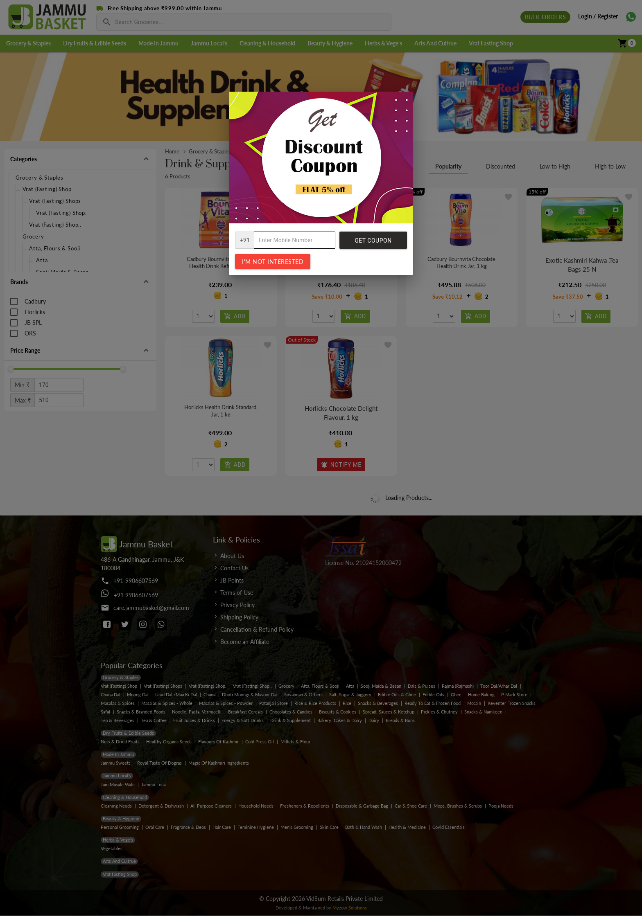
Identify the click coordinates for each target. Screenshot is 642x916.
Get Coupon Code (373, 243)
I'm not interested (272, 261)
